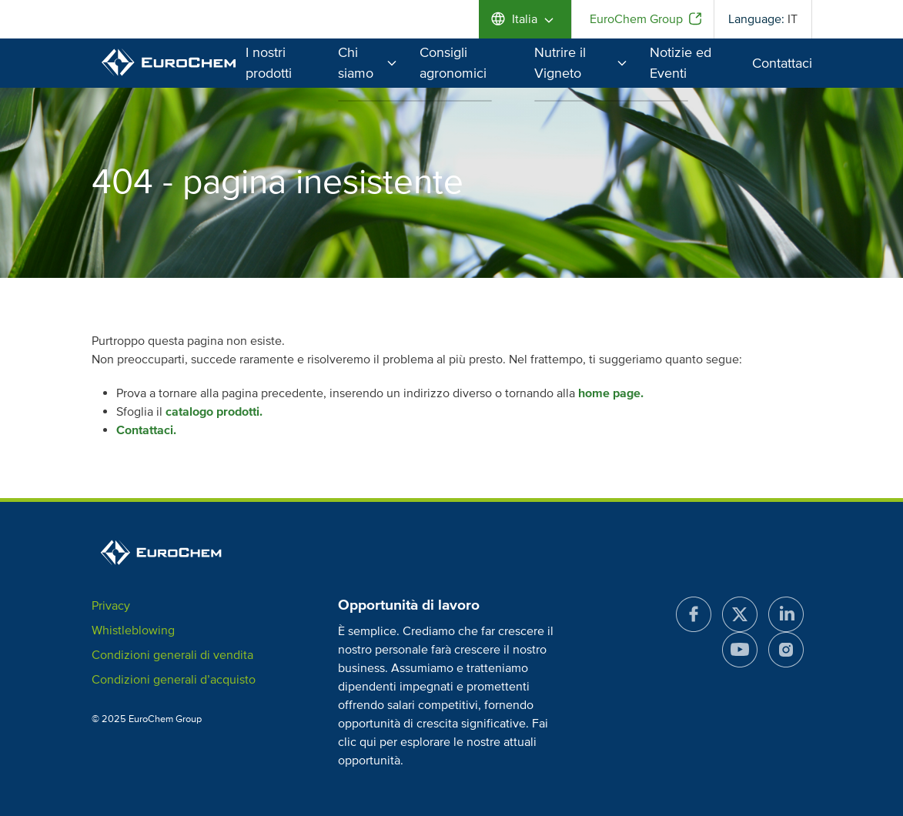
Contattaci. (146, 430)
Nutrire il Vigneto (580, 63)
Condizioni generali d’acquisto (174, 679)
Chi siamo (367, 63)
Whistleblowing (133, 630)
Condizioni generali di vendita (172, 655)
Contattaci (782, 63)
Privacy (111, 606)
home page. (611, 393)
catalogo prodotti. (214, 412)
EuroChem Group (636, 19)
